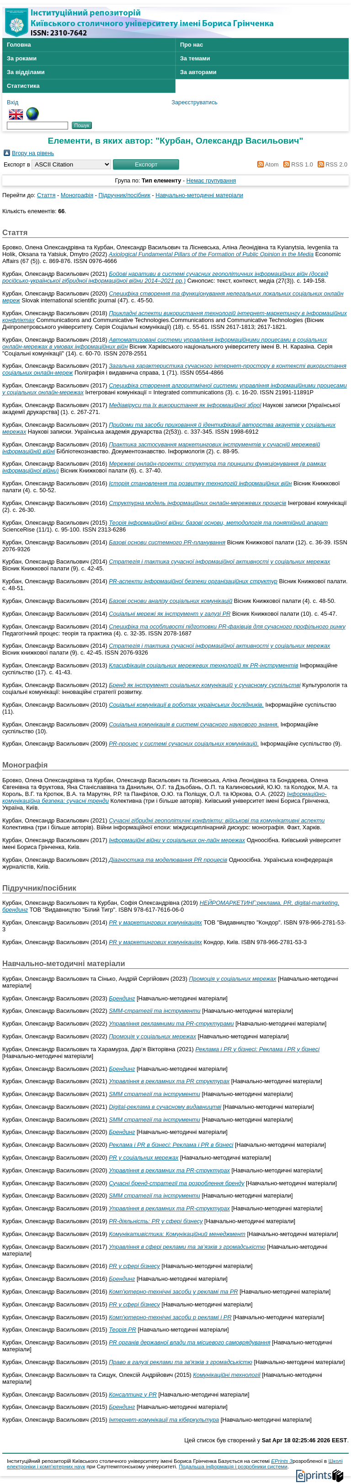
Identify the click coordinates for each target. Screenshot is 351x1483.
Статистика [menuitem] (23, 85)
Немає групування (211, 180)
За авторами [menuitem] (198, 72)
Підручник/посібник (124, 195)
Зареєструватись (194, 102)
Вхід (12, 102)
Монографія (77, 195)
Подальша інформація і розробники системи (233, 1466)
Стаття (46, 195)
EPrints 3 (281, 1461)
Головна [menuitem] (19, 44)
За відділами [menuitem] (26, 72)
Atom (267, 164)
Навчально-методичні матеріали (199, 195)
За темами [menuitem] (195, 58)
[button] (146, 164)
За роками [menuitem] (22, 58)
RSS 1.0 (296, 164)
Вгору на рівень (33, 153)
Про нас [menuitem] (191, 44)
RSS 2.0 (330, 164)
